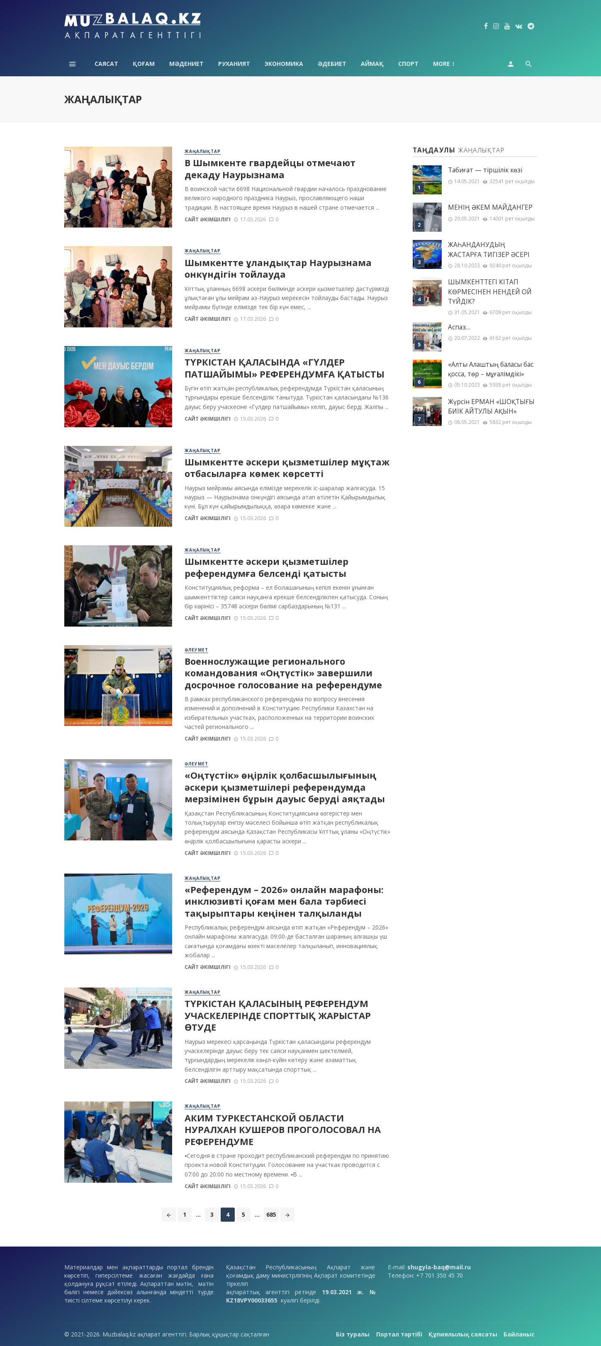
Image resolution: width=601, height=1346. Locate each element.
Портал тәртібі (399, 1334)
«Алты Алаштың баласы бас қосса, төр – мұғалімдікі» (490, 369)
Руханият (234, 64)
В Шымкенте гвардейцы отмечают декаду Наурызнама (270, 168)
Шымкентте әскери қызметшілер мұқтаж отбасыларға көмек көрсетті (287, 467)
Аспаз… (459, 327)
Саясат (106, 64)
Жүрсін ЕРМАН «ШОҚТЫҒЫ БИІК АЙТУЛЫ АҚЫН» (491, 406)
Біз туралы (353, 1334)
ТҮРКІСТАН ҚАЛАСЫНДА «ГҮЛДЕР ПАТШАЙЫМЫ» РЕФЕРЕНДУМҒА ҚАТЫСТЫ (284, 368)
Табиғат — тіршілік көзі (485, 170)
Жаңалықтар (203, 151)
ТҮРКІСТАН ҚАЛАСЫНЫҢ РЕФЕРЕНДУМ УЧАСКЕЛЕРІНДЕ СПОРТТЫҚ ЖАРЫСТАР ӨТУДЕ (278, 1015)
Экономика (284, 64)
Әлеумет (196, 650)
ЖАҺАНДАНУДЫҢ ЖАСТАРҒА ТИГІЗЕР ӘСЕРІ (489, 249)
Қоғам (144, 64)
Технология (453, 64)
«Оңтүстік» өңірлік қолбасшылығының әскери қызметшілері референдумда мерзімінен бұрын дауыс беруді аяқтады (285, 787)
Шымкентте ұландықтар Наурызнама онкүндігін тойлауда (278, 268)
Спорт (408, 64)
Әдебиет (332, 64)
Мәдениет (186, 64)
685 (271, 1214)
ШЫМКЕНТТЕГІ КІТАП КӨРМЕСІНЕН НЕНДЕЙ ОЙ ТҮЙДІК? (490, 291)
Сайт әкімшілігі (208, 219)
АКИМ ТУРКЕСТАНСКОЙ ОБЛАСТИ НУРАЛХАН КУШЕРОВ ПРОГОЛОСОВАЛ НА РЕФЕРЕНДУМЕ (283, 1129)
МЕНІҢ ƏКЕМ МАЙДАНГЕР (490, 207)
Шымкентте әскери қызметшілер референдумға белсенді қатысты (266, 567)
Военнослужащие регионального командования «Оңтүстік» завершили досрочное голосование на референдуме (283, 673)
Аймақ (372, 64)
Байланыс (519, 1334)
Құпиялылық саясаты (462, 1334)
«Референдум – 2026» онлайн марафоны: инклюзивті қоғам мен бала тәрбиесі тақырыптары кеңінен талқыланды (284, 901)
